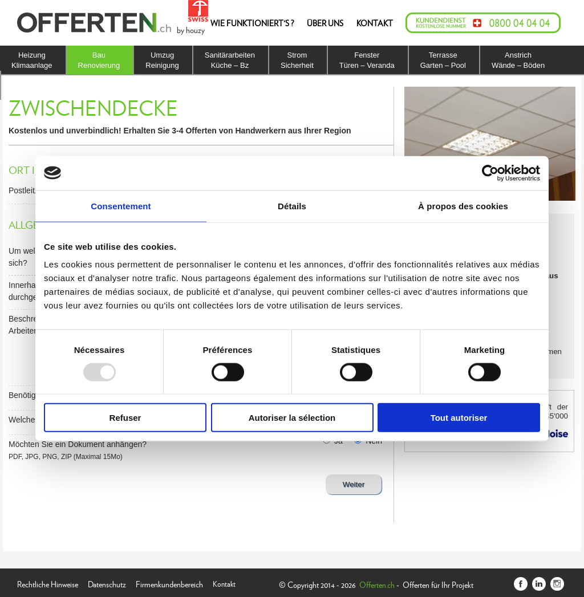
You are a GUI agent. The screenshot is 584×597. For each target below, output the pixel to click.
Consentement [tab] (121, 205)
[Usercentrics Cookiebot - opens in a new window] (490, 172)
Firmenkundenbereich (169, 583)
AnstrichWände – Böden (518, 60)
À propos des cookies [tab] (463, 205)
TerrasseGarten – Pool (443, 60)
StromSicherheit (297, 60)
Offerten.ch (377, 584)
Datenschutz (107, 583)
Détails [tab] (292, 205)
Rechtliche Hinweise (47, 583)
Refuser (125, 418)
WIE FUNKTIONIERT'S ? (252, 23)
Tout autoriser (459, 418)
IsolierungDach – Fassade (40, 85)
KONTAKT (374, 23)
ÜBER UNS (325, 23)
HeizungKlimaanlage (31, 60)
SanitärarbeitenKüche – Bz (230, 60)
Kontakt (224, 583)
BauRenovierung (99, 60)
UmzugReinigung (162, 60)
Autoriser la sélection (292, 418)
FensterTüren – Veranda (367, 60)
